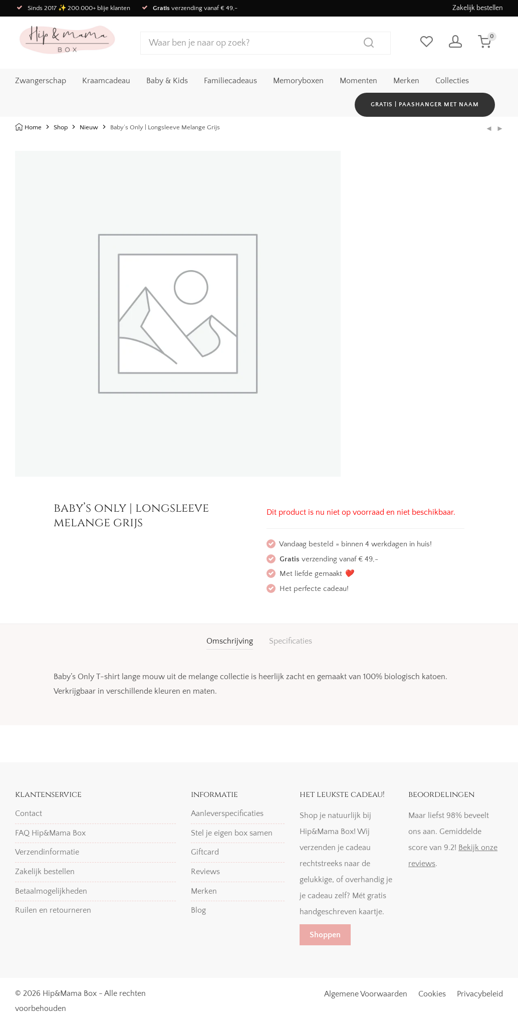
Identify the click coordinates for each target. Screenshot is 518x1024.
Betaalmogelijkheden (51, 891)
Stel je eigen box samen (232, 833)
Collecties (452, 80)
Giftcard (205, 852)
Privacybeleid (480, 993)
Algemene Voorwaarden (365, 993)
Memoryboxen (298, 80)
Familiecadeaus (230, 80)
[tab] (229, 641)
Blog (198, 910)
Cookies (432, 993)
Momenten (358, 80)
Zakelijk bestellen (477, 8)
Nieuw (89, 127)
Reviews (205, 871)
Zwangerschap (40, 80)
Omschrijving (229, 641)
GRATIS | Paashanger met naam (425, 104)
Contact (28, 813)
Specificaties (290, 641)
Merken (406, 80)
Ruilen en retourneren (53, 910)
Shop (61, 127)
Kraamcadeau (106, 80)
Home (33, 127)
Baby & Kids (167, 80)
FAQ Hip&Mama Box (50, 833)
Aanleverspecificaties (227, 813)
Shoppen (325, 934)
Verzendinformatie (47, 852)
